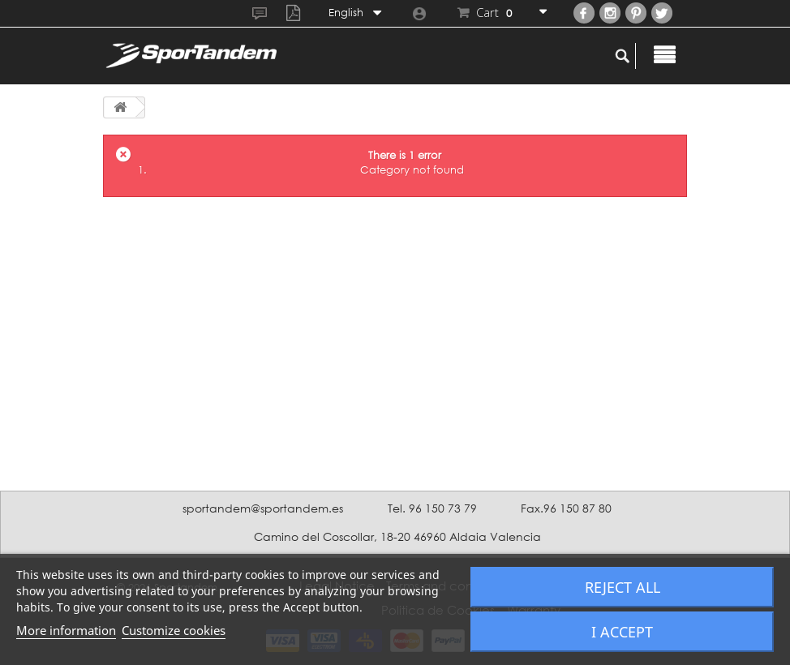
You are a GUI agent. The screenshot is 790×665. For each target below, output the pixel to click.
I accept (622, 631)
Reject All (622, 587)
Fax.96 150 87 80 (566, 508)
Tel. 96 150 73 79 (432, 508)
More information (66, 630)
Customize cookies (173, 630)
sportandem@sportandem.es (262, 508)
